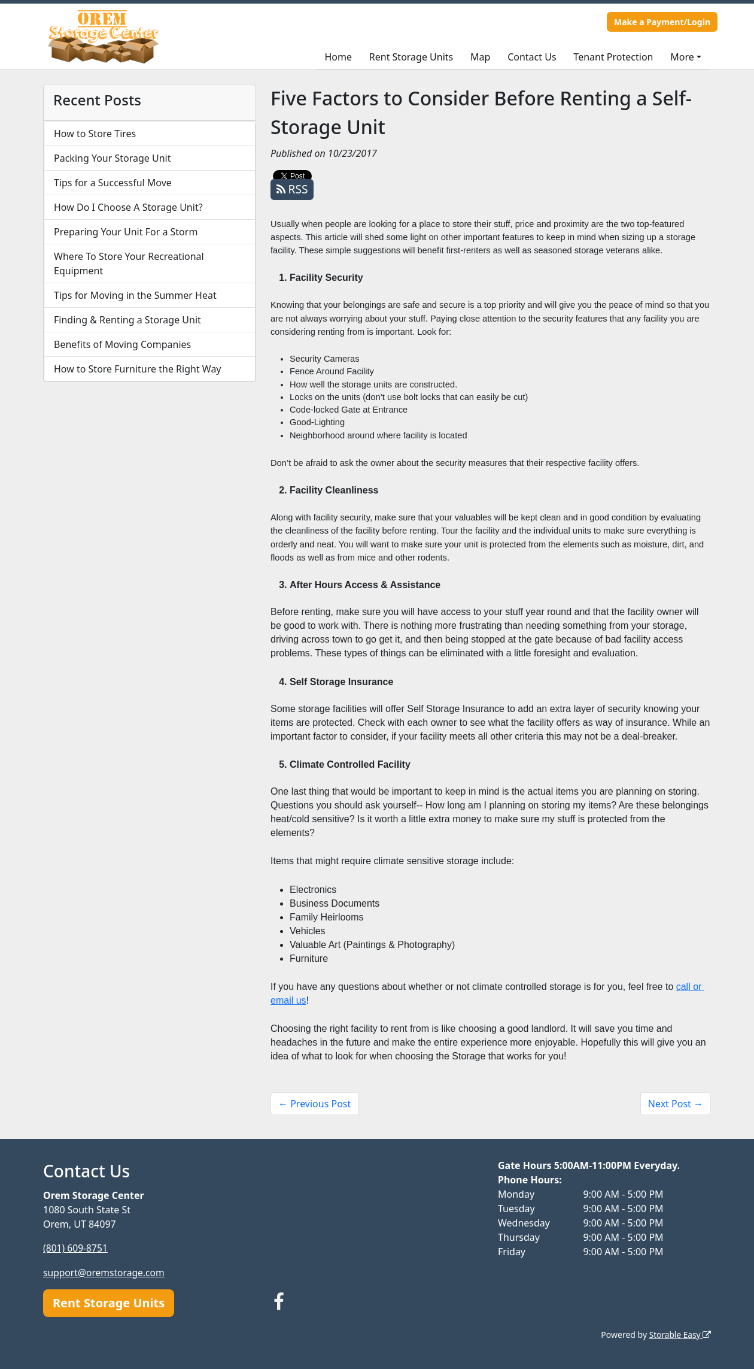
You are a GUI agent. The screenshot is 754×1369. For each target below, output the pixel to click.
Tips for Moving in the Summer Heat (135, 295)
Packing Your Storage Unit (112, 158)
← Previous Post (314, 1103)
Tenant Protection (613, 56)
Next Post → (675, 1103)
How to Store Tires (95, 133)
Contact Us (531, 56)
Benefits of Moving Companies (122, 344)
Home (338, 56)
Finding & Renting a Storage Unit (127, 319)
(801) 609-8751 (76, 1248)
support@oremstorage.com (105, 1272)
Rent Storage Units (411, 56)
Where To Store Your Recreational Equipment (129, 263)
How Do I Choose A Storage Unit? (128, 207)
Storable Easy (679, 1333)
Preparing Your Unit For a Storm (125, 231)
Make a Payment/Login (662, 22)
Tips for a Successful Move (113, 182)
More (682, 56)
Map (480, 56)
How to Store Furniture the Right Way (137, 368)
